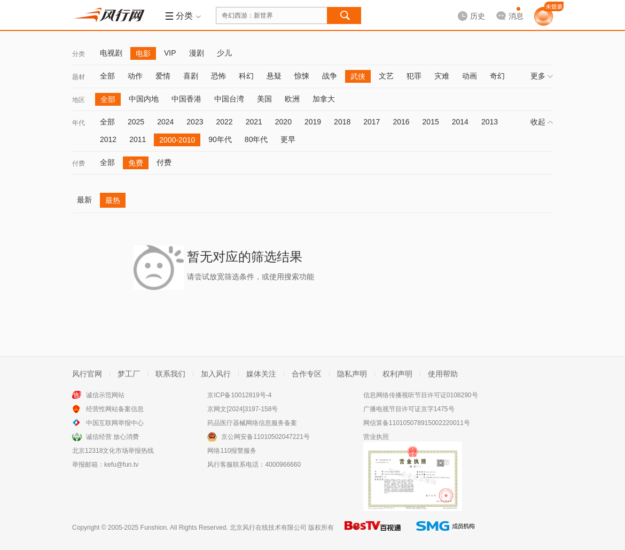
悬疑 (274, 76)
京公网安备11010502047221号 (265, 437)
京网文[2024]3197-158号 (242, 409)
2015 (431, 121)
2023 (194, 121)
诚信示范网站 (105, 395)
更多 (541, 76)
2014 (460, 121)
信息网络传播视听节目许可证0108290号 (420, 395)
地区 (78, 100)
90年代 (220, 139)
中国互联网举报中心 (115, 423)
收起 (541, 121)
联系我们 (170, 374)
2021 (254, 121)
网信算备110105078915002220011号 (416, 423)
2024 (165, 121)
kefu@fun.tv (121, 464)
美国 (264, 99)
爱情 (162, 76)
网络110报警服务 (231, 450)
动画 (469, 76)
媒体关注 (261, 374)
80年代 (256, 139)
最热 (112, 200)
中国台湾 (229, 99)
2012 (108, 139)
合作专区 (307, 374)
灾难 (441, 76)
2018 (342, 121)
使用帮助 (443, 374)
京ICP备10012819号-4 (239, 395)
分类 (78, 54)
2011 (137, 139)
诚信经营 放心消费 (112, 437)
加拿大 (323, 99)
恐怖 (218, 76)
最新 (84, 199)
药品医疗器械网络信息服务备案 (252, 423)
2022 (224, 121)
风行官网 (87, 374)
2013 (489, 121)
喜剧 (190, 76)
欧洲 (292, 99)
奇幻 (497, 76)
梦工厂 (129, 374)
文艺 (386, 76)
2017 (371, 121)
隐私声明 (352, 374)
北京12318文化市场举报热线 (113, 450)
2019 (312, 121)
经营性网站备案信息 (115, 409)
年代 (78, 123)
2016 (401, 121)
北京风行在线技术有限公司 (268, 527)
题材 (78, 77)
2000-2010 (177, 140)
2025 (136, 121)
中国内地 (144, 99)
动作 (135, 76)
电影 (143, 53)
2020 (283, 121)
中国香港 (186, 99)
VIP (170, 53)
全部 (107, 76)
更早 (287, 139)
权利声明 (397, 374)
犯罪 (414, 76)
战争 (329, 76)
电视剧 (111, 53)
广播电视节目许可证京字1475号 (409, 409)
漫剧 (196, 53)
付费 (78, 163)
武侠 (357, 76)
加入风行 (216, 374)
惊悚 (301, 76)
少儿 (224, 53)
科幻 (246, 76)
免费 (135, 163)
